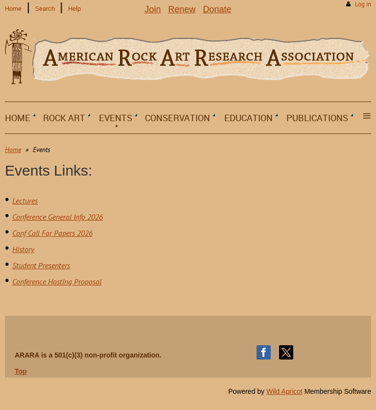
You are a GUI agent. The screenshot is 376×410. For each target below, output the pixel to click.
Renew (181, 9)
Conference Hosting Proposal (56, 281)
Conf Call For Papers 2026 (52, 233)
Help (74, 8)
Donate (217, 9)
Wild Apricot (284, 391)
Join (152, 9)
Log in (363, 4)
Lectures (25, 200)
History (23, 249)
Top (21, 371)
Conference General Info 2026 (57, 217)
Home (13, 8)
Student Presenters (41, 265)
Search (45, 8)
